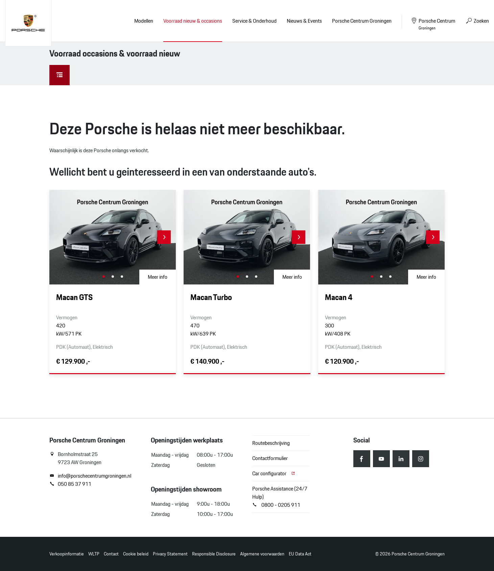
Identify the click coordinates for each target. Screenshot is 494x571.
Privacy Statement (170, 553)
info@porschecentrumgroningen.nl (90, 476)
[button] (164, 237)
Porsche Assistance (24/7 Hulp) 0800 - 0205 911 (279, 496)
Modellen (143, 21)
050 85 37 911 (70, 484)
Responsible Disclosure (214, 553)
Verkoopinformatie (66, 553)
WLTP (93, 553)
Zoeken (477, 21)
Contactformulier (270, 458)
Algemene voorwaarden (262, 553)
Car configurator (274, 473)
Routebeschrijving (271, 443)
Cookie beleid (135, 553)
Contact (111, 553)
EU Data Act (300, 553)
